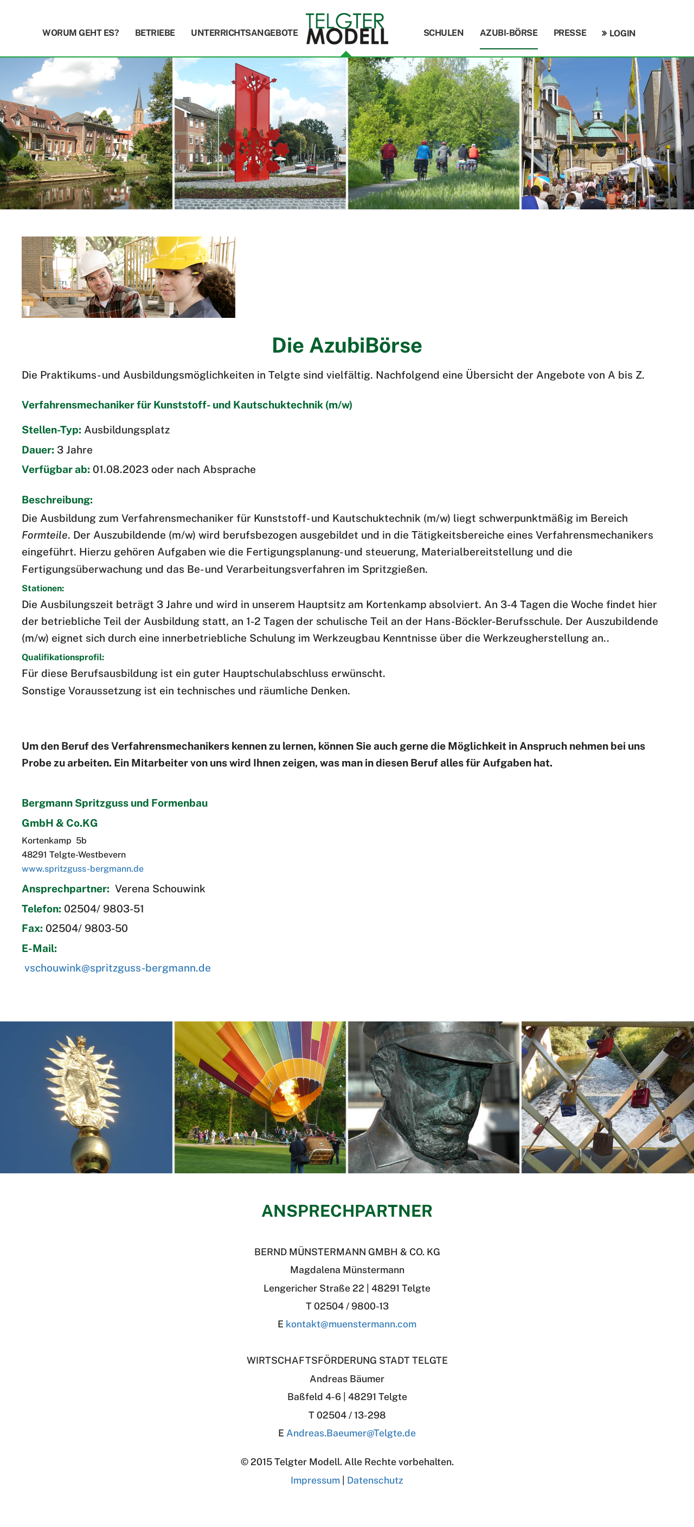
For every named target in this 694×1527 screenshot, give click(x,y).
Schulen (443, 33)
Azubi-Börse (509, 33)
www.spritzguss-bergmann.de (83, 869)
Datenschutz (375, 1480)
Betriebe (155, 33)
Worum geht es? (80, 33)
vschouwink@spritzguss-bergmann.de (117, 968)
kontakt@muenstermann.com (351, 1324)
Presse (570, 33)
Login (622, 33)
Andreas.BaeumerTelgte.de (351, 1433)
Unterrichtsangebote (244, 33)
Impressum (315, 1480)
